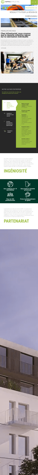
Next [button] (34, 62)
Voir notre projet (32, 20)
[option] (19, 13)
